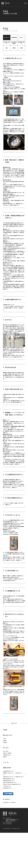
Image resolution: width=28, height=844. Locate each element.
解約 (7, 48)
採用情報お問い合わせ (8, 788)
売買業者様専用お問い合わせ (9, 780)
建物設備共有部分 (21, 42)
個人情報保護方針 (6, 799)
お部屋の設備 (14, 37)
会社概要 (5, 742)
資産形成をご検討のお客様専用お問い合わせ (12, 784)
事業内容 (5, 756)
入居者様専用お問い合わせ (8, 771)
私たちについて (8, 735)
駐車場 (14, 48)
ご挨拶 (4, 738)
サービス (5, 748)
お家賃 (21, 48)
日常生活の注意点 (6, 42)
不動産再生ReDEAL (7, 755)
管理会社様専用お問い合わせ (9, 778)
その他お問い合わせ (7, 786)
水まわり (21, 37)
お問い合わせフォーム (14, 131)
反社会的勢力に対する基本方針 (9, 802)
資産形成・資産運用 (7, 753)
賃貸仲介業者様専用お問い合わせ (11, 782)
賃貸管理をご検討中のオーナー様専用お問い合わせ (14, 773)
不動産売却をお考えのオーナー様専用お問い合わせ (13, 776)
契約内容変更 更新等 (14, 42)
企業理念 (5, 740)
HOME (5, 730)
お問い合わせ (7, 768)
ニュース (5, 762)
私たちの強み (5, 751)
